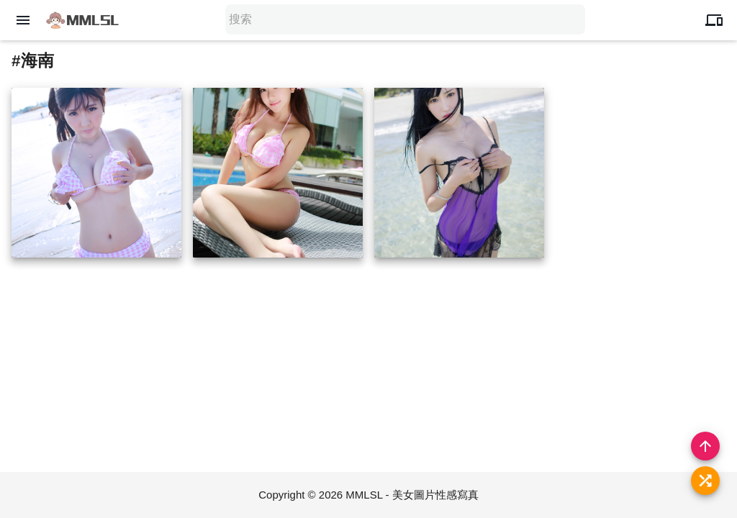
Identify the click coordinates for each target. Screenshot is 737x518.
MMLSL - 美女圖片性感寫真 (411, 495)
